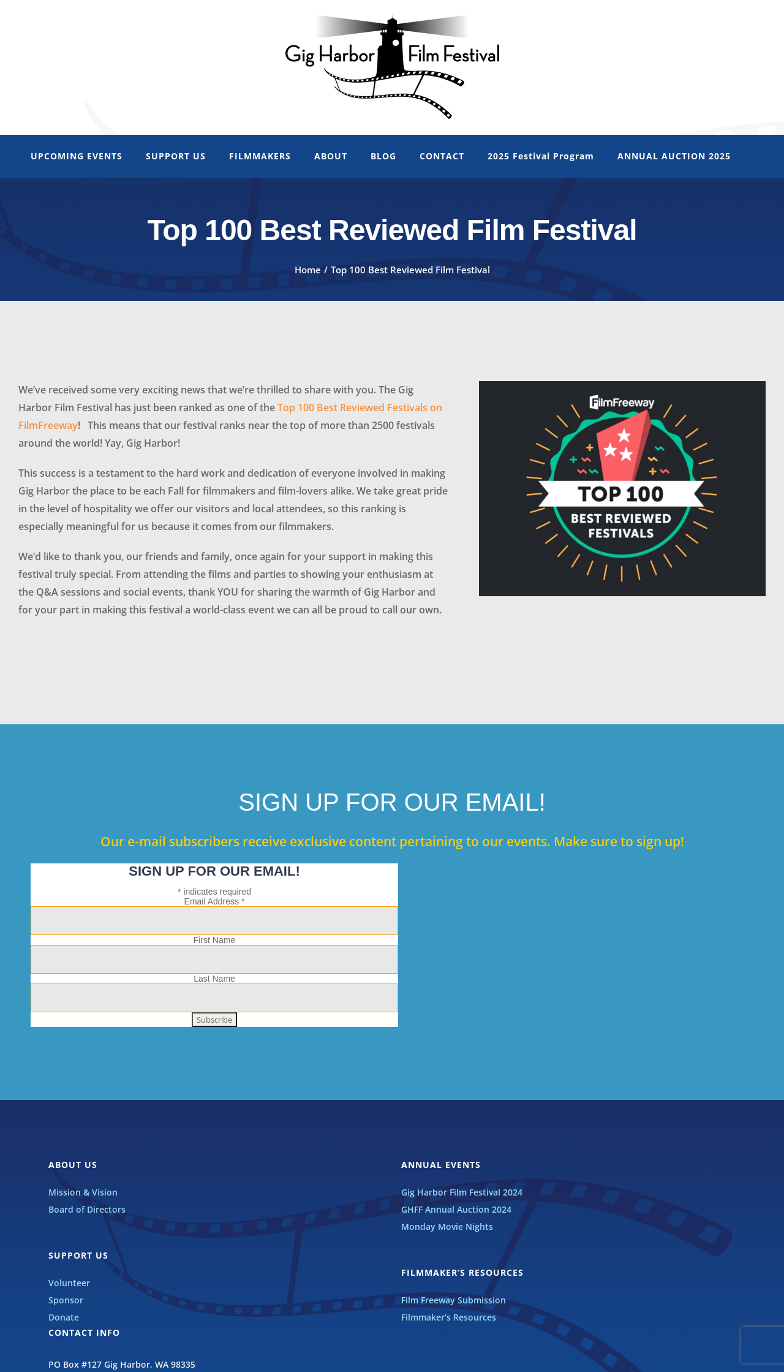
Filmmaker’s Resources (448, 1317)
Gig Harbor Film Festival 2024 (461, 1192)
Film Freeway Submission (453, 1300)
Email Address (214, 901)
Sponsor (65, 1300)
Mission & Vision (83, 1192)
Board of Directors (87, 1209)
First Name (214, 940)
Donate (63, 1317)
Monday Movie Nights (447, 1226)
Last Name (214, 979)
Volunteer (69, 1283)
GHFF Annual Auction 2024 (456, 1209)
